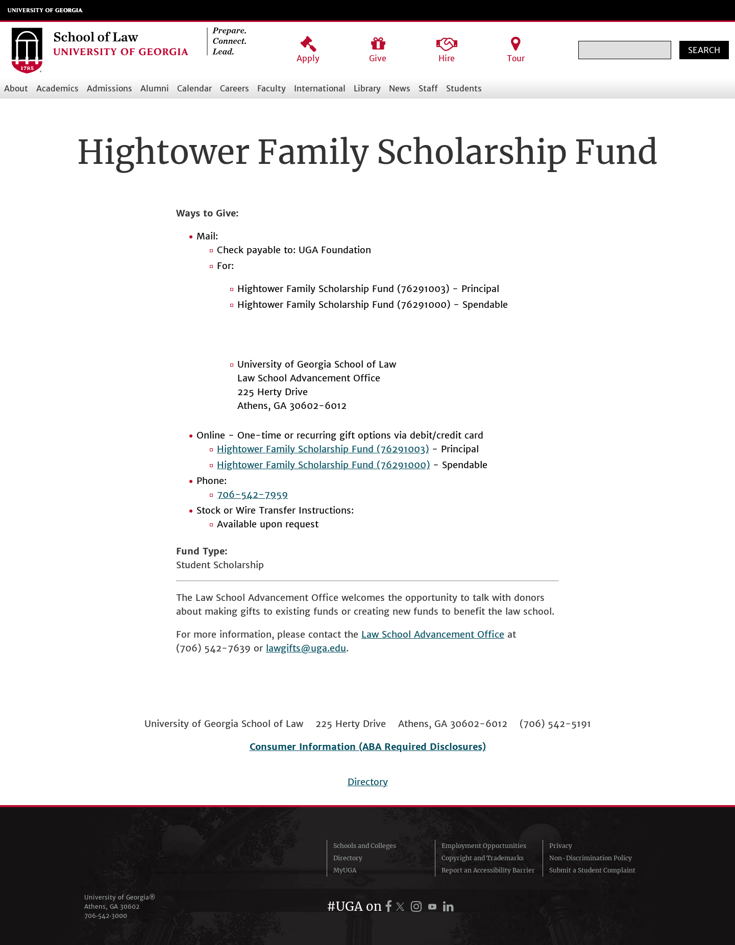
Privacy (560, 846)
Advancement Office (459, 634)
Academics (57, 88)
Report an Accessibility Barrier (488, 870)
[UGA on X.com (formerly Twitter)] (401, 906)
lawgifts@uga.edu (306, 648)
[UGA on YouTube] (433, 906)
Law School (387, 634)
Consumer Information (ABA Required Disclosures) (368, 747)
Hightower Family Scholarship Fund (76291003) (323, 449)
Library (367, 88)
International (320, 88)
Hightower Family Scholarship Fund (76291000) (323, 465)
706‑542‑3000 (105, 915)
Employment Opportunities (484, 846)
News (399, 88)
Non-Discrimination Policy (590, 858)
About (16, 88)
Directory (368, 782)
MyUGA (344, 870)
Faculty (271, 88)
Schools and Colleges (364, 846)
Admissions (109, 88)
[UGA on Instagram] (417, 906)
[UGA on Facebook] (390, 906)
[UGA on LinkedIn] (448, 906)
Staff (428, 88)
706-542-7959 (252, 494)
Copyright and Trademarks (483, 858)
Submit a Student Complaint (592, 870)
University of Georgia (45, 10)
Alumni (154, 88)
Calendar (194, 88)
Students (464, 88)
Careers (234, 88)
